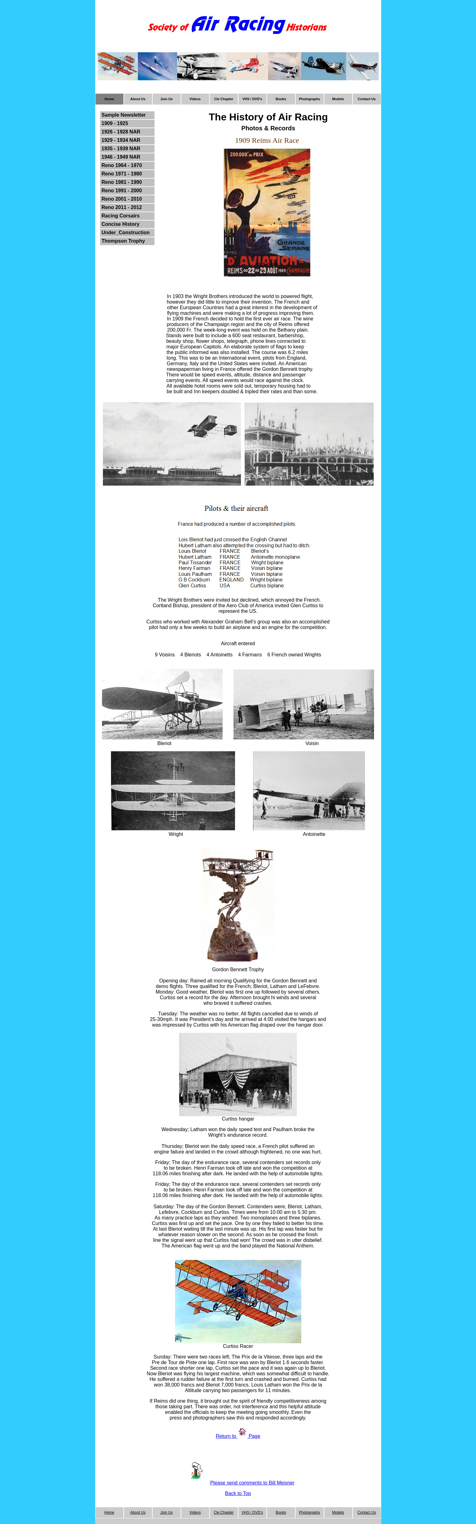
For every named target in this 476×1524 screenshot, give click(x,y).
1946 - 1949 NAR (121, 157)
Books (281, 99)
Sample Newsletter (124, 115)
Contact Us (367, 99)
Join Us (166, 99)
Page (253, 1436)
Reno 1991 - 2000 (122, 190)
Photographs (309, 99)
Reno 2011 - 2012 (122, 207)
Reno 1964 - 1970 (122, 165)
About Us (138, 99)
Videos (195, 99)
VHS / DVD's (252, 99)
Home (109, 99)
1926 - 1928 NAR (121, 131)
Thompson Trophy (123, 241)
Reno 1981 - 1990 (122, 182)
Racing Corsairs (121, 215)
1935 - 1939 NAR (121, 148)
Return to (227, 1436)
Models (338, 99)
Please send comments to (239, 1482)
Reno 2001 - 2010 (122, 199)
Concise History (121, 224)
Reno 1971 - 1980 (122, 173)
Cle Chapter (223, 99)
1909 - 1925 (115, 123)
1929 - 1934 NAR (121, 140)
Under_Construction (126, 232)
